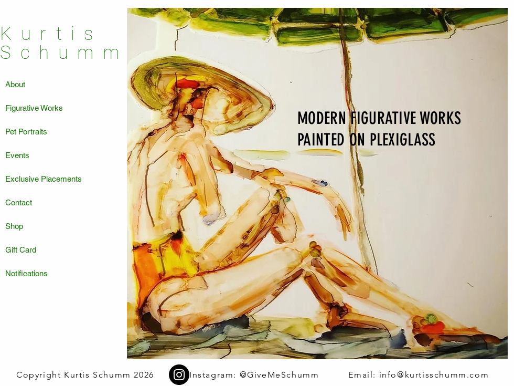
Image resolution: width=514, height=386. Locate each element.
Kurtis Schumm (64, 43)
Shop (14, 226)
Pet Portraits (26, 131)
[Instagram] (179, 374)
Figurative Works (34, 107)
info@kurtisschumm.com (434, 375)
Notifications (26, 273)
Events (17, 155)
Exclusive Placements (43, 178)
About (15, 84)
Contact (18, 202)
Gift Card (20, 249)
